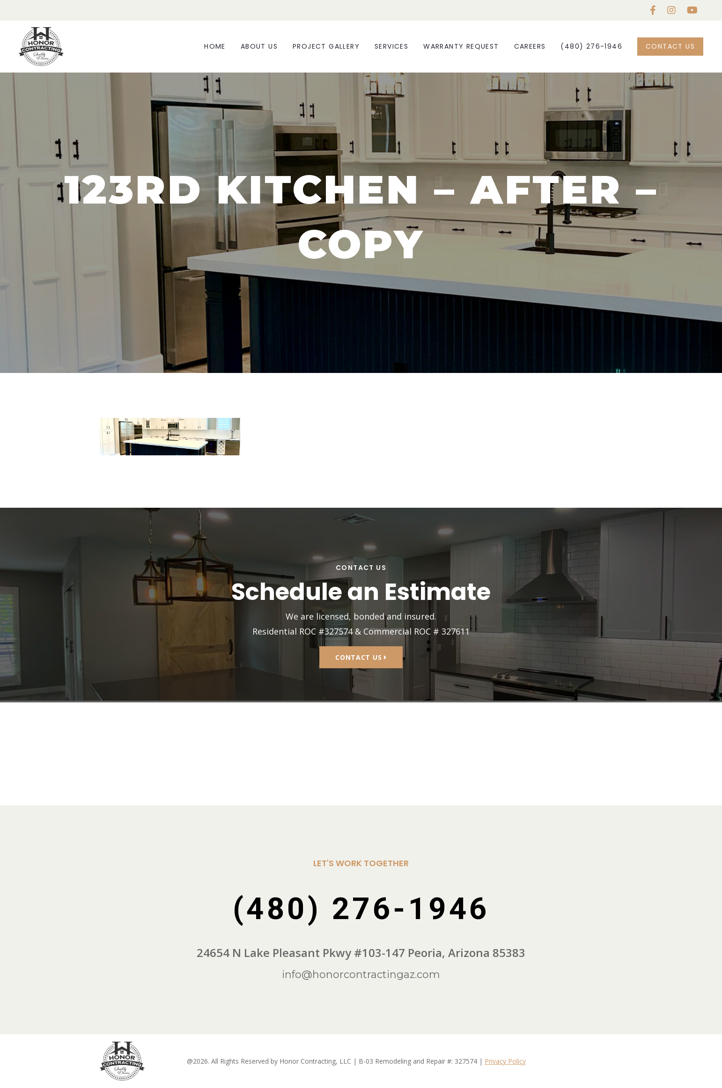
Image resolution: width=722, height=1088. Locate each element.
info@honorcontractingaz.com (361, 974)
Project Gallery (326, 46)
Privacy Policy (505, 1061)
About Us (259, 46)
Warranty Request (461, 46)
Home (215, 46)
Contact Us (670, 46)
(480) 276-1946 (591, 46)
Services (391, 46)
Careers (530, 46)
